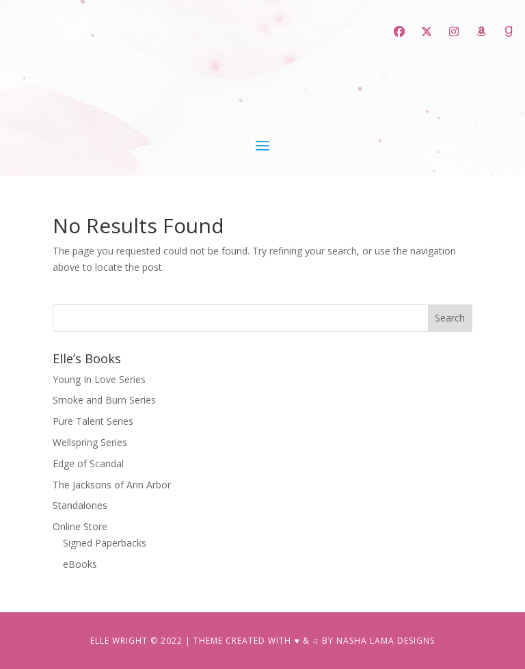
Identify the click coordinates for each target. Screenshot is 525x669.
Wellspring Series (90, 442)
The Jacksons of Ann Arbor (112, 484)
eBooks (80, 564)
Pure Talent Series (93, 421)
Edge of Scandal (88, 463)
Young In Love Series (99, 379)
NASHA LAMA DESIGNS (385, 640)
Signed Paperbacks (104, 542)
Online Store (80, 526)
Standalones (80, 505)
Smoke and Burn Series (104, 399)
